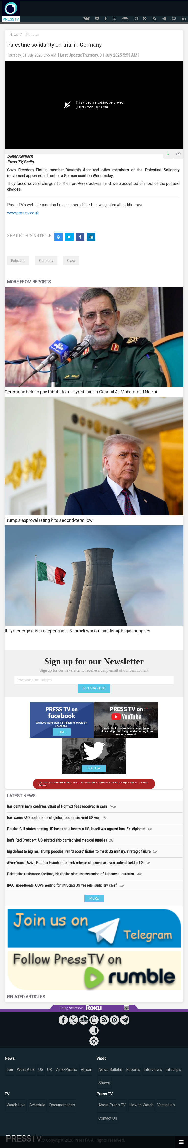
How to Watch (141, 1105)
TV (7, 1094)
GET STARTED (94, 688)
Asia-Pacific (66, 1069)
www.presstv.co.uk (23, 213)
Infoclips (173, 1069)
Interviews (153, 1069)
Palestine (18, 261)
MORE (94, 898)
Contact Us (107, 1118)
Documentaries (62, 1105)
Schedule (37, 1105)
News (14, 34)
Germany (46, 261)
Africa (86, 1069)
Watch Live (16, 1105)
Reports (32, 34)
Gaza (71, 261)
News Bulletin (110, 1069)
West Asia (26, 1069)
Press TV (104, 1094)
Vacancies (166, 1105)
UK (49, 1069)
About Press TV (112, 1105)
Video (101, 1058)
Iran (10, 1069)
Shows (104, 1082)
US (40, 1069)
